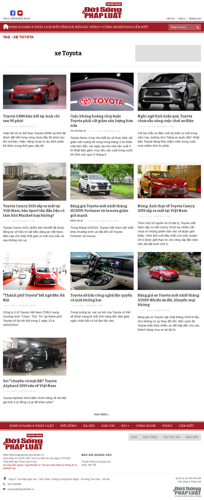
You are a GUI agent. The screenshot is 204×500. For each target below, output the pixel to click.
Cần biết (141, 27)
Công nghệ (113, 27)
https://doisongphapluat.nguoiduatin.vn (23, 454)
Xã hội (75, 27)
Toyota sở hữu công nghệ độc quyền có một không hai (101, 297)
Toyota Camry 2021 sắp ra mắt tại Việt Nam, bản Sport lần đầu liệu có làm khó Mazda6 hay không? (34, 211)
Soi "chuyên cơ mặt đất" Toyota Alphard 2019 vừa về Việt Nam (30, 383)
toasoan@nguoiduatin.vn (21, 489)
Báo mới (192, 437)
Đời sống (61, 27)
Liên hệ (170, 18)
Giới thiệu (150, 437)
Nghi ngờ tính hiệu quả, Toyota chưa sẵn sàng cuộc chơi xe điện (166, 118)
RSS (134, 437)
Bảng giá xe (76, 221)
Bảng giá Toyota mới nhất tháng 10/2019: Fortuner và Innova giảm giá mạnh (99, 211)
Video (128, 27)
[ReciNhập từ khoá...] (185, 27)
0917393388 (14, 484)
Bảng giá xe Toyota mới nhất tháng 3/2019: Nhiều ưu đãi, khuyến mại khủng (168, 300)
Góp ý (181, 18)
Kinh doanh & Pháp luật (31, 27)
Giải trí (88, 27)
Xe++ (99, 27)
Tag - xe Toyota (18, 37)
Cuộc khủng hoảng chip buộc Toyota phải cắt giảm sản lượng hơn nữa (101, 121)
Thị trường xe (78, 131)
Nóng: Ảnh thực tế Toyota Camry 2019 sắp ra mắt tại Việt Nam (166, 208)
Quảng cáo (195, 18)
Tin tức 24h (171, 437)
